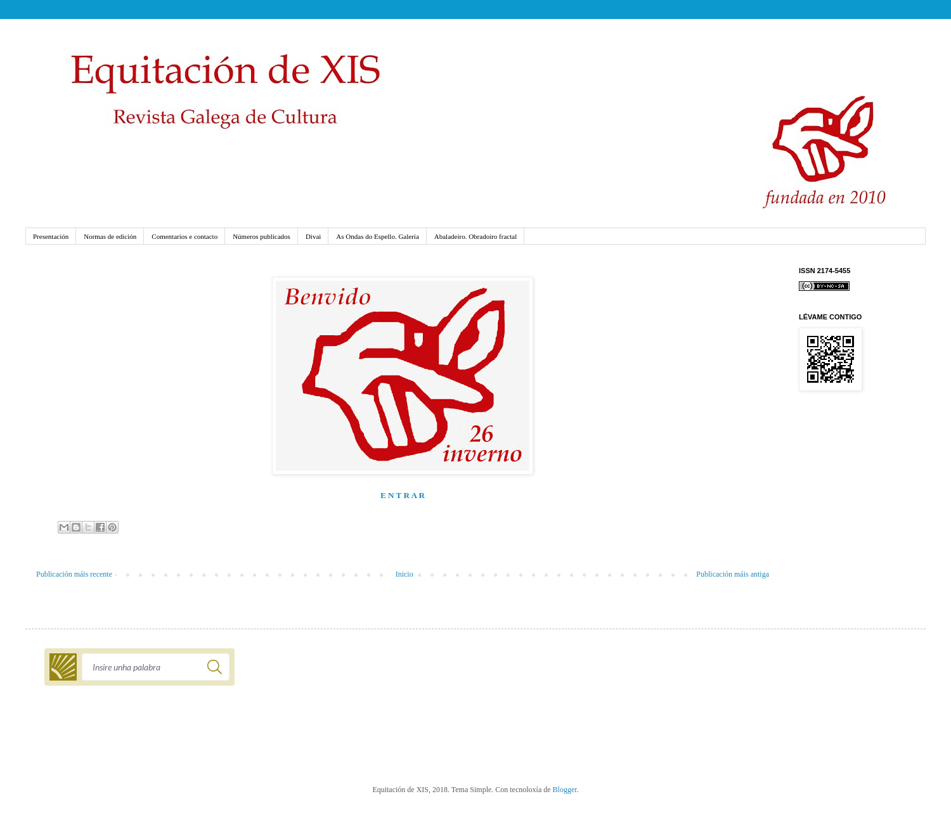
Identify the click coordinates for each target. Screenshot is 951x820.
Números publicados (261, 236)
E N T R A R (402, 495)
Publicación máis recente (74, 574)
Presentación (50, 236)
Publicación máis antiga (732, 574)
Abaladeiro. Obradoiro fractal (475, 236)
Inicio (404, 574)
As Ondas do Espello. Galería (377, 236)
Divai (313, 236)
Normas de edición (110, 236)
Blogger (565, 789)
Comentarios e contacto (184, 236)
